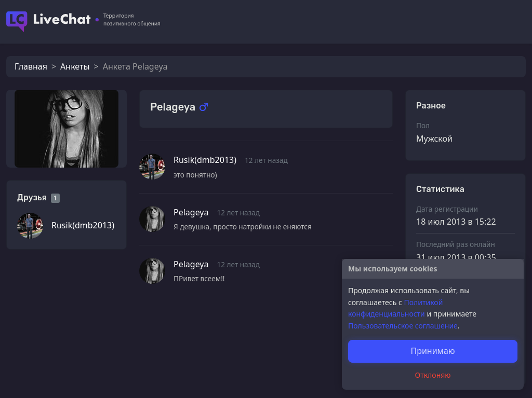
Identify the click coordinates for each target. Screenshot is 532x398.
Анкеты (74, 66)
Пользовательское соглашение (403, 326)
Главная (31, 66)
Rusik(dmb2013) (82, 225)
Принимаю (432, 350)
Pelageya (191, 212)
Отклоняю (433, 375)
